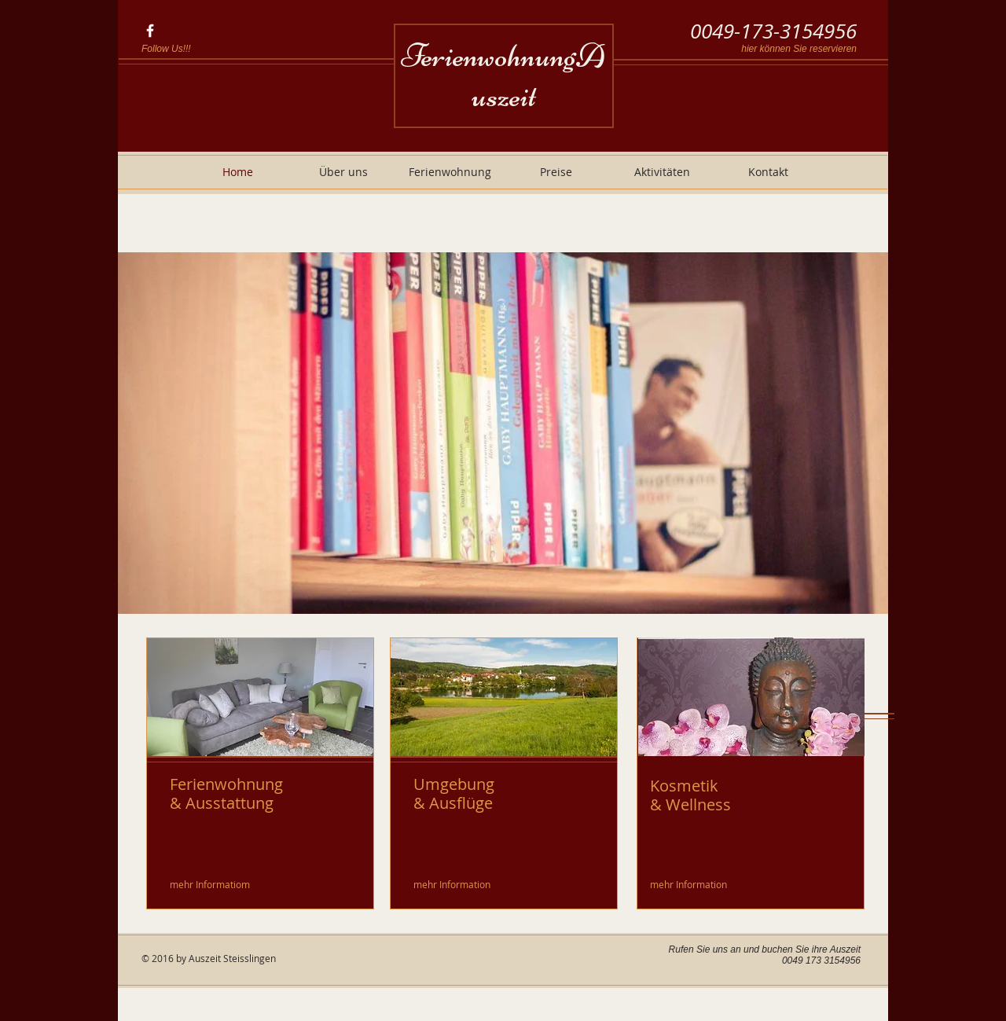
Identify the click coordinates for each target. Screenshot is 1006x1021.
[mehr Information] (452, 884)
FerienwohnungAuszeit (503, 75)
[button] (503, 433)
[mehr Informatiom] (211, 884)
